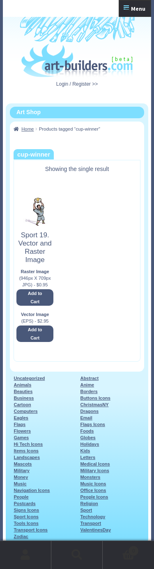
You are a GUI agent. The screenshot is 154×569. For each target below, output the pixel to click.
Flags (19, 424)
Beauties (23, 391)
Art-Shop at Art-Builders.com (77, 60)
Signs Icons (26, 510)
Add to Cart (35, 297)
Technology (92, 516)
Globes (87, 437)
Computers (25, 411)
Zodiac (21, 536)
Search (77, 555)
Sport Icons (26, 516)
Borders (88, 391)
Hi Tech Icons (28, 444)
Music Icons (93, 483)
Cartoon (22, 404)
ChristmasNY (94, 404)
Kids (85, 450)
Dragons (89, 411)
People (21, 496)
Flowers (22, 431)
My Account (25, 555)
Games (21, 437)
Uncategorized (29, 378)
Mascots (23, 463)
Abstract (89, 378)
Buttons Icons (95, 398)
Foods (87, 431)
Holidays (89, 444)
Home (27, 128)
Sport (86, 510)
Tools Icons (26, 523)
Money (21, 477)
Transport (90, 523)
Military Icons (94, 470)
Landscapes (27, 457)
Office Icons (93, 490)
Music (20, 483)
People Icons (94, 496)
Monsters (90, 477)
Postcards (24, 503)
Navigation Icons (32, 490)
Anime (87, 384)
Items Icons (26, 450)
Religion (89, 503)
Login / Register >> (77, 84)
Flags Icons (92, 424)
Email (86, 417)
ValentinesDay (95, 529)
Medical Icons (95, 463)
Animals (22, 384)
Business (24, 398)
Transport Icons (31, 529)
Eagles (21, 417)
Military (22, 470)
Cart (121, 549)
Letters (87, 457)
